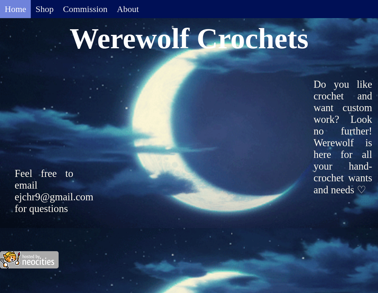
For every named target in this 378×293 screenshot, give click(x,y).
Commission (85, 9)
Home (15, 9)
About (128, 9)
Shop (44, 9)
